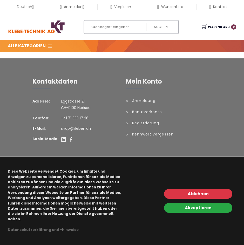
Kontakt (218, 6)
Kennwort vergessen (153, 134)
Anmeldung (143, 100)
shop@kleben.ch (76, 128)
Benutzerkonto (147, 111)
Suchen (161, 27)
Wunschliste (170, 6)
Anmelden (72, 6)
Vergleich (121, 6)
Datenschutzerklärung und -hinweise (43, 229)
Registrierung (145, 123)
